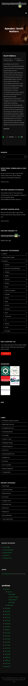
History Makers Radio (8, 257)
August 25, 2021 (8, 59)
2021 (7, 620)
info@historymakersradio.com (12, 199)
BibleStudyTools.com (8, 424)
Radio (6, 301)
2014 (7, 642)
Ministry (7, 279)
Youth (6, 327)
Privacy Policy (22, 678)
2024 (7, 611)
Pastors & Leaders (10, 290)
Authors (7, 265)
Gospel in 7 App (6, 439)
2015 (7, 639)
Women (7, 324)
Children (7, 272)
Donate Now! (6, 353)
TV (5, 320)
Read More (6, 128)
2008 (7, 660)
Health (7, 276)
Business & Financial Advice (12, 268)
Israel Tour (5, 450)
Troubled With (6, 472)
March (10, 605)
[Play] (3, 136)
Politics (7, 298)
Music (6, 287)
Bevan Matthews (7, 515)
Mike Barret (5, 512)
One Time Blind (6, 465)
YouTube (7, 331)
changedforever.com (8, 428)
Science (7, 305)
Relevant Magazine (7, 468)
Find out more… (5, 182)
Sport (6, 312)
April (10, 592)
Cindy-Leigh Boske (7, 519)
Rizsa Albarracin (6, 504)
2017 (7, 633)
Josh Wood (5, 497)
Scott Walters (10, 56)
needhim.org (5, 457)
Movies (7, 283)
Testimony (8, 316)
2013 (7, 645)
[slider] (22, 138)
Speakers (7, 309)
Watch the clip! (6, 240)
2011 (7, 651)
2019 (7, 627)
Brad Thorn (5, 508)
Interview (5, 261)
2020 (7, 624)
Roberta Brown (6, 493)
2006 (7, 666)
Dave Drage (5, 486)
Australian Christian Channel (10, 420)
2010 (7, 654)
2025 (7, 608)
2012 (7, 648)
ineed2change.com (7, 446)
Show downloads (6, 574)
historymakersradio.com (11, 678)
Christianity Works (7, 432)
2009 (7, 657)
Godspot (4, 254)
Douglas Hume (6, 500)
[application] (14, 136)
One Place (5, 461)
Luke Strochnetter (7, 489)
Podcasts (7, 294)
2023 (7, 614)
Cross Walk (5, 435)
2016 (7, 636)
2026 (7, 589)
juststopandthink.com (8, 454)
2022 (7, 617)
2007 (7, 663)
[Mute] (19, 137)
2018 (7, 630)
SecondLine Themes (18, 679)
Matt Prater (17, 59)
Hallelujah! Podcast (7, 443)
